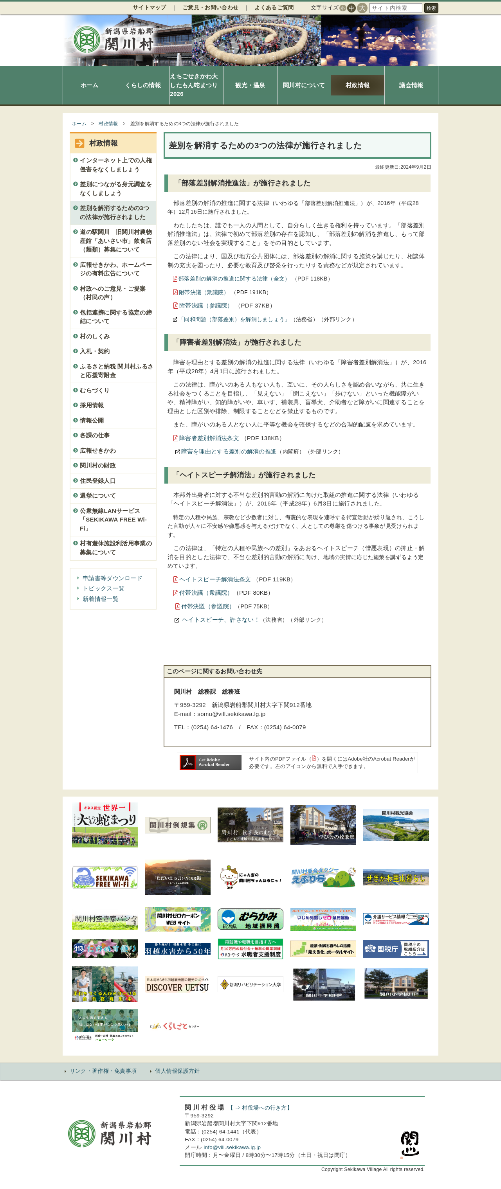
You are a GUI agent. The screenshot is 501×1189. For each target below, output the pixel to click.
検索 (431, 8)
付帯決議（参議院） (208, 606)
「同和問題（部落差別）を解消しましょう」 (234, 319)
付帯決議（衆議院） (206, 592)
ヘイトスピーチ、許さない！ (220, 619)
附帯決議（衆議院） (204, 292)
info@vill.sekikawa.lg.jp (232, 1147)
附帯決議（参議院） (206, 305)
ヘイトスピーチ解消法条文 (215, 579)
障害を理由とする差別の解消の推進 (229, 451)
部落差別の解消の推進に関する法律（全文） (234, 278)
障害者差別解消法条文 (209, 438)
